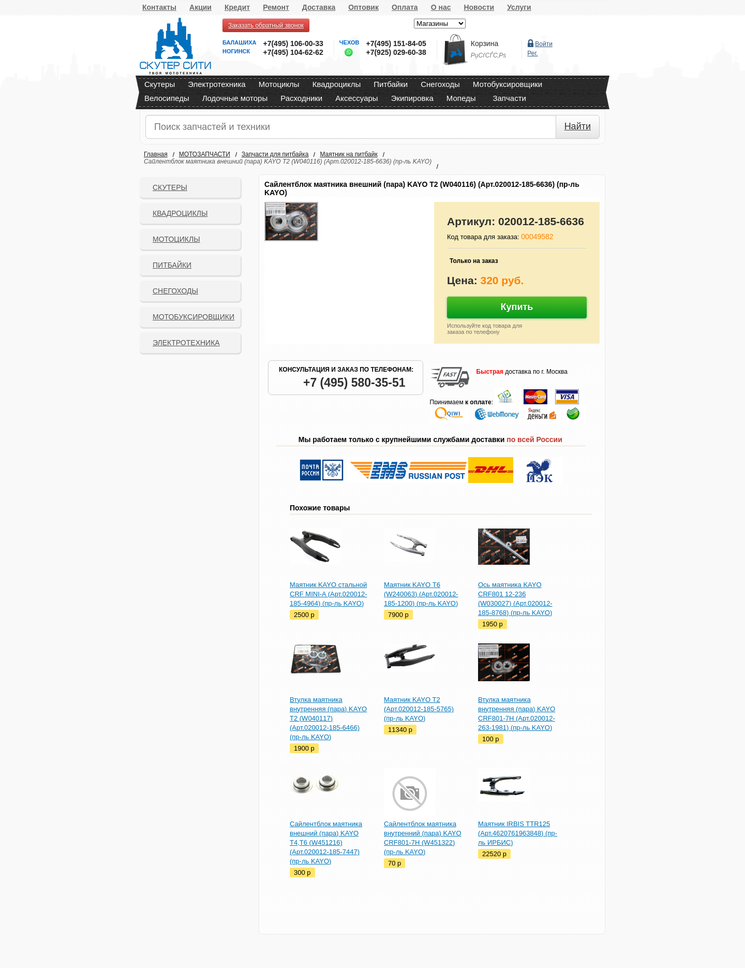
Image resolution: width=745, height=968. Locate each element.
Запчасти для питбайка (275, 154)
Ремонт (276, 7)
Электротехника (216, 84)
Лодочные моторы (235, 98)
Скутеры (159, 84)
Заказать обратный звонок (266, 25)
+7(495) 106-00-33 (293, 43)
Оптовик (363, 7)
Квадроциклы (336, 84)
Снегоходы (440, 84)
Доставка (318, 7)
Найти (577, 126)
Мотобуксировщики (507, 84)
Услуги (519, 7)
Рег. (532, 53)
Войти (544, 44)
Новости (479, 7)
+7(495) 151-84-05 (396, 43)
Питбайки (391, 84)
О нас (441, 7)
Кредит (237, 7)
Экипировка (412, 98)
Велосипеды (166, 98)
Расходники (301, 98)
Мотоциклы (279, 84)
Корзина (484, 43)
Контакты (159, 7)
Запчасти (509, 98)
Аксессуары (356, 98)
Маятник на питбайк (348, 154)
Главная (156, 154)
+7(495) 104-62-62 (293, 52)
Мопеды (461, 98)
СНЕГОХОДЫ (175, 291)
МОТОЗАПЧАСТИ (204, 154)
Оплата (405, 7)
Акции (200, 7)
